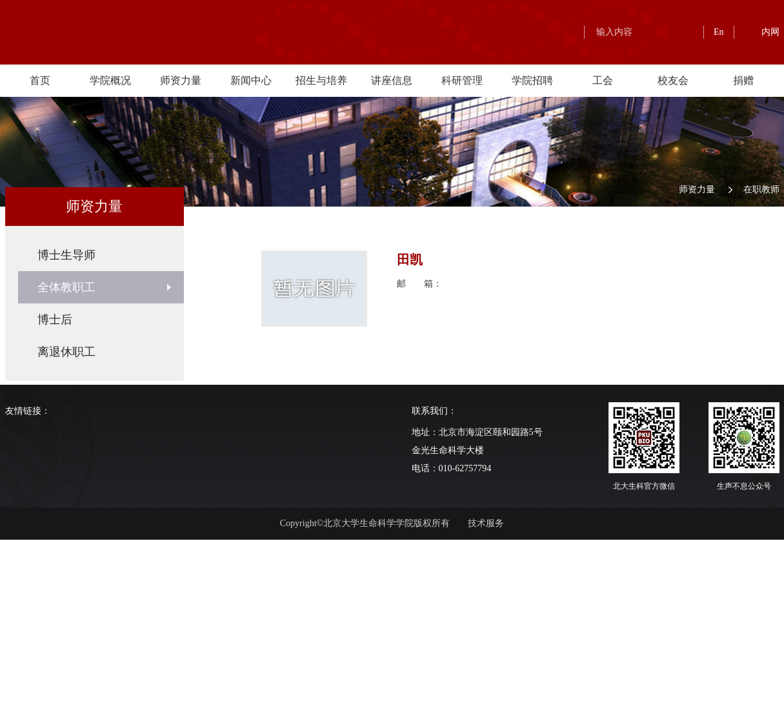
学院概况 (110, 80)
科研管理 (462, 80)
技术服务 (486, 523)
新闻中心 (251, 80)
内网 (770, 32)
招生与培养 (321, 80)
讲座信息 (391, 80)
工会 (602, 80)
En (719, 32)
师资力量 (180, 80)
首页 (40, 80)
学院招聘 (532, 80)
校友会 (673, 80)
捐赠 (743, 80)
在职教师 (761, 189)
